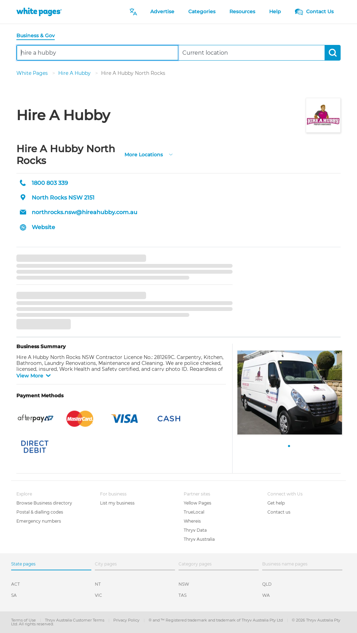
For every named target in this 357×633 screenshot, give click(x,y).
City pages (106, 563)
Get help (276, 503)
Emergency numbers (38, 521)
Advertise (162, 11)
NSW (183, 584)
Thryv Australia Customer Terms (75, 620)
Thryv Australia (199, 539)
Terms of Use (24, 620)
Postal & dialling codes (39, 512)
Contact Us (314, 11)
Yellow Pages (197, 503)
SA (14, 595)
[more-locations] (171, 154)
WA (266, 595)
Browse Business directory (44, 503)
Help (275, 11)
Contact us (278, 512)
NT (98, 584)
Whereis (192, 521)
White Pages (32, 73)
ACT (15, 584)
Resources (242, 11)
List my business (117, 503)
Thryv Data (195, 530)
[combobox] (97, 52)
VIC (98, 595)
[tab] (38, 36)
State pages (23, 563)
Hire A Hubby (75, 73)
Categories (201, 11)
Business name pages (284, 563)
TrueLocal (194, 512)
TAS (182, 595)
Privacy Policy (126, 620)
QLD (267, 584)
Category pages (195, 563)
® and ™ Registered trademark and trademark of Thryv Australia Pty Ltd (216, 620)
